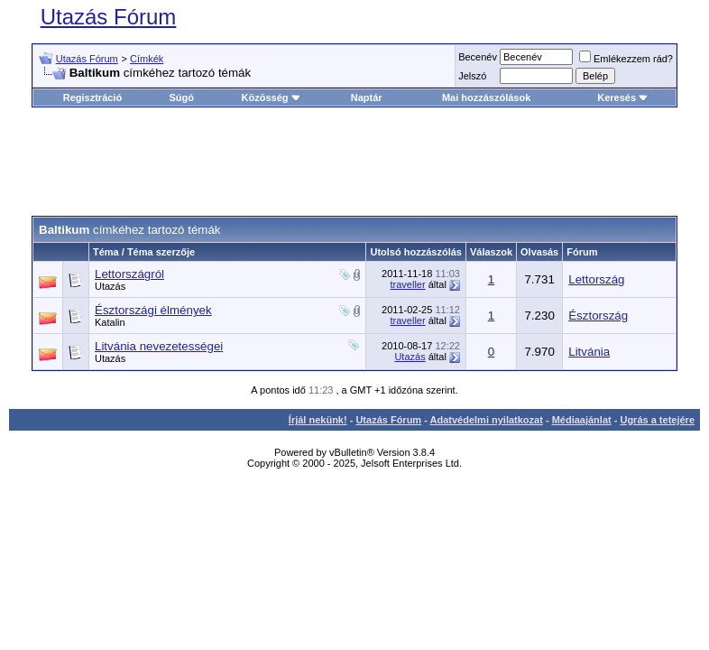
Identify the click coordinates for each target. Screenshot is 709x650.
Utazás (110, 286)
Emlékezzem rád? (626, 58)
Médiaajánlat (582, 419)
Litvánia (589, 351)
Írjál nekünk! (318, 419)
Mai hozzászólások (486, 97)
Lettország (596, 279)
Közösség (271, 97)
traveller (408, 284)
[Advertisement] (360, 161)
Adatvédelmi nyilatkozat (486, 419)
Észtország (598, 315)
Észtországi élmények (153, 310)
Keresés (623, 97)
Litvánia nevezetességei (159, 346)
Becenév (477, 56)
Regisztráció (92, 97)
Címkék (146, 58)
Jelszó (472, 75)
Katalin (110, 322)
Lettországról (129, 274)
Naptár (366, 97)
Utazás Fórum (109, 17)
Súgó (182, 97)
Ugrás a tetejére (657, 419)
